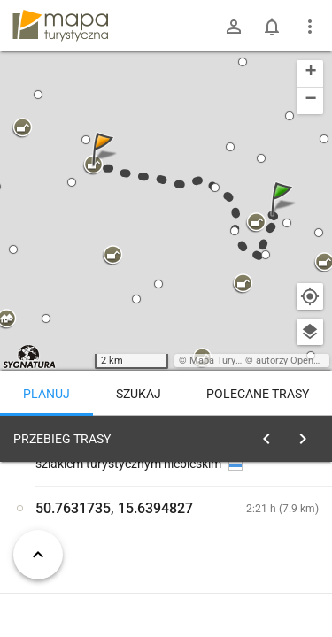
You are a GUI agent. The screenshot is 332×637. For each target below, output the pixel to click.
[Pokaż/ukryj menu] (310, 26)
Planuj (46, 394)
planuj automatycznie (266, 549)
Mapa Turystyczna (229, 360)
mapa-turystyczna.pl (60, 25)
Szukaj (138, 394)
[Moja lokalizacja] (310, 296)
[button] (284, 216)
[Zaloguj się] (234, 26)
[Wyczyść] (308, 434)
